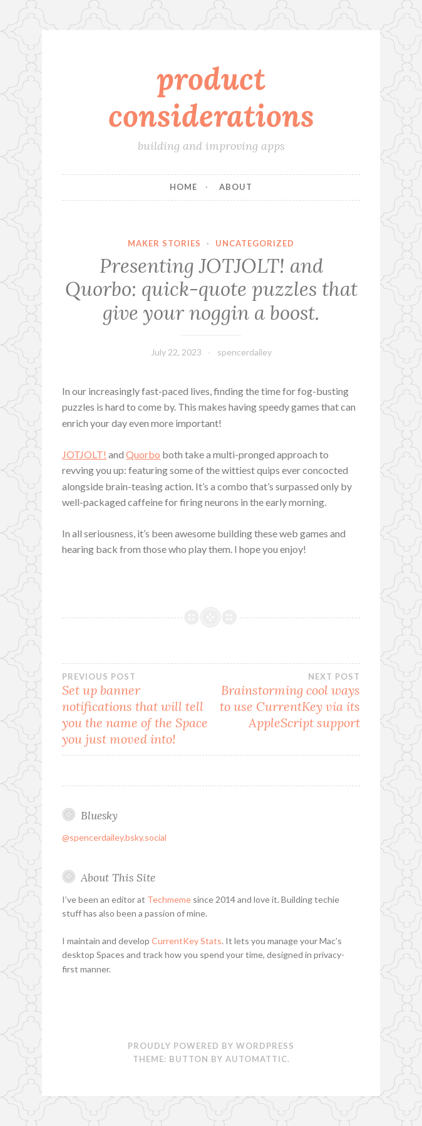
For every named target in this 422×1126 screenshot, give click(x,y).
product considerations (211, 97)
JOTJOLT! (84, 454)
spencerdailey (244, 352)
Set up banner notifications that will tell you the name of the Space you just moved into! (136, 709)
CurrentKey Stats (187, 940)
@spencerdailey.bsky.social (114, 837)
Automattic (256, 1059)
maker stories (164, 243)
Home (183, 187)
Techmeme (169, 899)
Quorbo (143, 454)
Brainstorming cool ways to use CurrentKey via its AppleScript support (285, 700)
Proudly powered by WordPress (211, 1046)
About (235, 187)
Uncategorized (254, 243)
